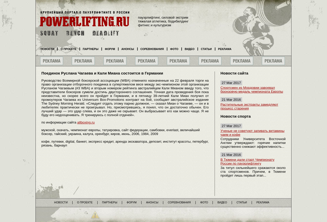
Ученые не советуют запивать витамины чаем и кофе (252, 133)
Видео (189, 49)
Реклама (224, 49)
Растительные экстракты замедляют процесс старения (249, 106)
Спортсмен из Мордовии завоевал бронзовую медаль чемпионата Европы (251, 89)
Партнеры (90, 49)
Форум (110, 49)
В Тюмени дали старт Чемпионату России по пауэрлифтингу (247, 161)
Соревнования (152, 49)
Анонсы (127, 49)
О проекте (68, 49)
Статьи (206, 49)
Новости (47, 49)
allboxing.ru (86, 122)
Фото (174, 49)
